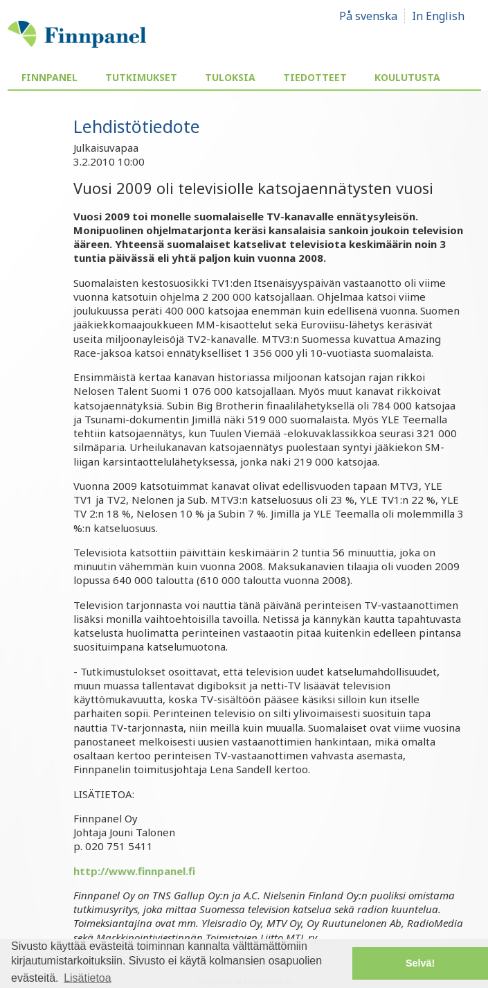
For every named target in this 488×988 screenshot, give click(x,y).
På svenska (368, 16)
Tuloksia (230, 77)
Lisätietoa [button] (87, 978)
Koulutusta (407, 77)
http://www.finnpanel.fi (134, 871)
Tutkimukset (141, 77)
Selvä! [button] (420, 963)
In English (438, 16)
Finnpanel (49, 77)
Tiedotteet (315, 77)
